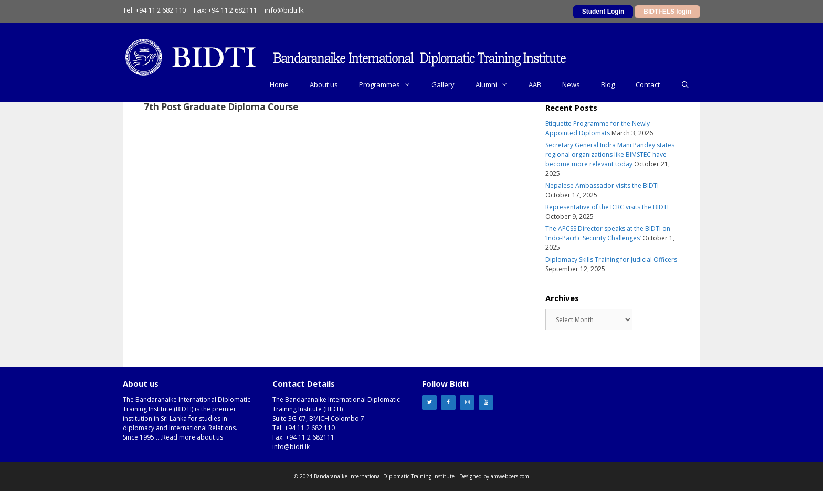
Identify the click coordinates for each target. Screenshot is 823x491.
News (571, 84)
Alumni (497, 84)
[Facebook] (448, 402)
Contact (648, 84)
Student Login (603, 11)
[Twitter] (429, 402)
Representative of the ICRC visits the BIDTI (607, 206)
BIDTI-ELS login (667, 11)
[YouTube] (486, 402)
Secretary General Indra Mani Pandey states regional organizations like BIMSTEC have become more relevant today (609, 154)
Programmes (390, 84)
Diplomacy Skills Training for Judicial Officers (611, 259)
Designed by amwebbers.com (494, 476)
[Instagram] (467, 402)
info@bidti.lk (284, 10)
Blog (608, 84)
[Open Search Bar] (685, 84)
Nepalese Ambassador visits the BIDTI (602, 185)
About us (324, 84)
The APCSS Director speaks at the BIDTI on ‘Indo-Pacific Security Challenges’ (607, 233)
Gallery (443, 84)
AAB (535, 84)
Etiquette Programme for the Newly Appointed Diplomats (597, 128)
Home (279, 84)
